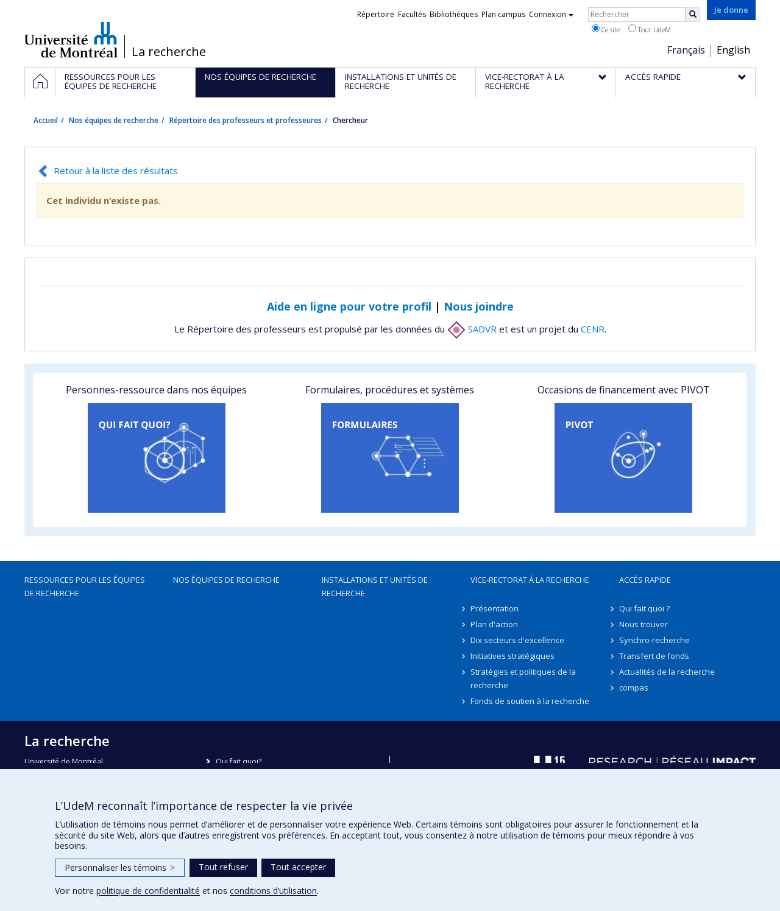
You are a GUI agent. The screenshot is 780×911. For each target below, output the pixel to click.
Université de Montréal (71, 39)
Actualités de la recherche (667, 671)
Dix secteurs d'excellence (517, 640)
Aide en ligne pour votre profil (349, 306)
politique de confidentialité (148, 890)
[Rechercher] (693, 14)
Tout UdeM (649, 29)
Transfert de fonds (654, 655)
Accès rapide (645, 579)
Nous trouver (643, 624)
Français (686, 50)
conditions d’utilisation (273, 890)
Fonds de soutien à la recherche (529, 700)
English (733, 50)
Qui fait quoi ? (644, 608)
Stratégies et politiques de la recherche (523, 678)
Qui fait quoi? (238, 761)
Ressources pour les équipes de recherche (84, 586)
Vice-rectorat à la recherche (529, 579)
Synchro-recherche (654, 640)
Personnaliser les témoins (120, 867)
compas (633, 687)
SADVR (472, 329)
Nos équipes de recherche (113, 120)
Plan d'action (494, 624)
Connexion (551, 14)
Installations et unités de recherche (375, 586)
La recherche (169, 52)
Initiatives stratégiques (512, 655)
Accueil (46, 120)
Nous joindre (479, 306)
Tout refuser (223, 867)
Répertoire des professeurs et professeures (245, 120)
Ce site (606, 29)
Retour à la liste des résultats (116, 170)
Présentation (494, 608)
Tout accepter (298, 867)
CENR (592, 329)
